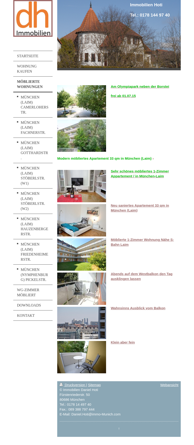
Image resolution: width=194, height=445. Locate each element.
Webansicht (169, 385)
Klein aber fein (123, 342)
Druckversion (73, 385)
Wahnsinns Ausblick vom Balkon (138, 308)
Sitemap (94, 385)
